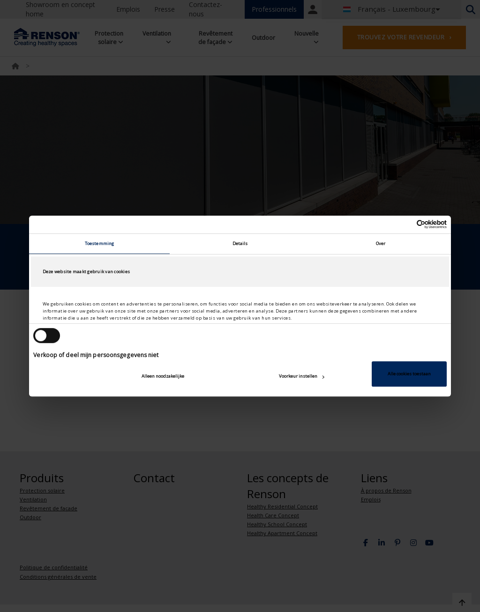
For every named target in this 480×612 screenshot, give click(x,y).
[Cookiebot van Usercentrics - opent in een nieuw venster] (406, 224)
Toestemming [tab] (99, 243)
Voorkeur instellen (301, 376)
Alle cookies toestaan (409, 374)
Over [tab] (380, 243)
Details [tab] (240, 243)
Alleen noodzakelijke (163, 376)
